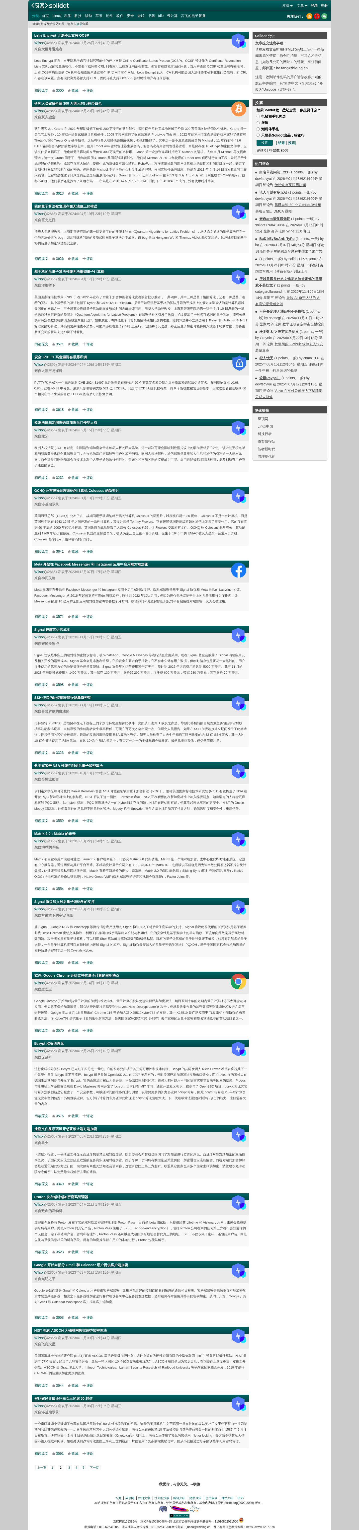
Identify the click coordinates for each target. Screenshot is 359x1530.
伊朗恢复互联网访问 (290, 185)
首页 (45, 16)
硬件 (109, 16)
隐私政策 (195, 1498)
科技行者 (265, 434)
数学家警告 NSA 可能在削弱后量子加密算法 (68, 766)
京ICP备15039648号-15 (156, 1521)
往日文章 (144, 1498)
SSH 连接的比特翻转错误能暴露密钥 (62, 698)
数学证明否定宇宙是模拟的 (303, 324)
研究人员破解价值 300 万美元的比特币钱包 (67, 103)
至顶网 (263, 419)
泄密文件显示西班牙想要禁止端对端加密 (65, 1129)
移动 (88, 16)
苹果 (98, 16)
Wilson (39, 43)
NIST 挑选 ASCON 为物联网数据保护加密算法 (70, 1330)
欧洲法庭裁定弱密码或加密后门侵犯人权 (65, 423)
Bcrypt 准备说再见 (49, 1043)
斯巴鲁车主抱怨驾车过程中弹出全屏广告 (291, 251)
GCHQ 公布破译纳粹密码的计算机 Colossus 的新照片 (76, 491)
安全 (130, 16)
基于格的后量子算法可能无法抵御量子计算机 (69, 272)
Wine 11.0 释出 (298, 231)
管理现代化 (266, 456)
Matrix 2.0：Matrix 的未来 (55, 834)
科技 (78, 16)
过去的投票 (161, 1498)
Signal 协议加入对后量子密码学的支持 (64, 902)
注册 (324, 5)
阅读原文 (41, 90)
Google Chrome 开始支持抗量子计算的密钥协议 (81, 975)
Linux (56, 16)
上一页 (41, 1467)
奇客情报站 (266, 441)
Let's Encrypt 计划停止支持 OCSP (61, 35)
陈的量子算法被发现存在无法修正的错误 (65, 206)
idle (161, 16)
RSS (241, 1498)
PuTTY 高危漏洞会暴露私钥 (65, 357)
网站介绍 (227, 1498)
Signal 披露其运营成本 (52, 630)
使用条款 (211, 1498)
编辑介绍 (179, 1498)
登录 (314, 5)
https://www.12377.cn (260, 1527)
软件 (119, 16)
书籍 (151, 16)
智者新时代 (266, 449)
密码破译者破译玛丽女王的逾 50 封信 (63, 1398)
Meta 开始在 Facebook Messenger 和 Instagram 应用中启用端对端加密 (91, 564)
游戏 (140, 16)
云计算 (172, 16)
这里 (79, 24)
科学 (67, 16)
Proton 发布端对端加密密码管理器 (61, 1197)
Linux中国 (265, 426)
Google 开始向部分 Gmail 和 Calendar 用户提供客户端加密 (81, 1265)
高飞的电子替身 (193, 16)
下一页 (94, 1467)
